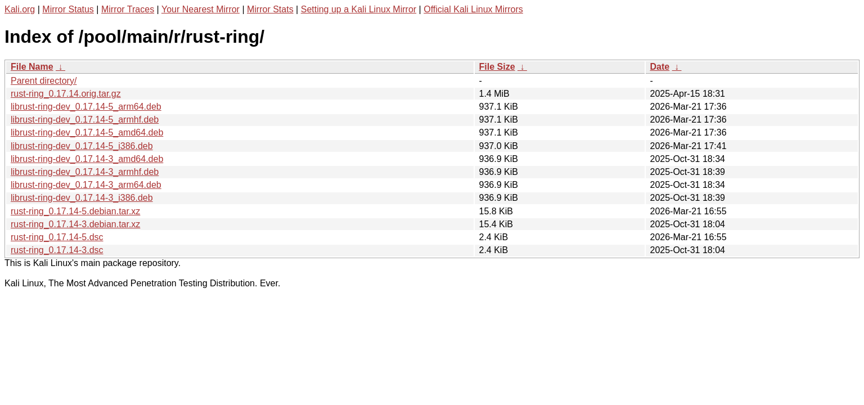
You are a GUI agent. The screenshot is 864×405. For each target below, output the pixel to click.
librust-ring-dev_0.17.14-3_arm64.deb (86, 185)
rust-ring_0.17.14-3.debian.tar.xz (75, 224)
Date (660, 66)
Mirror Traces (127, 9)
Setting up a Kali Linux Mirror (358, 9)
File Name (32, 66)
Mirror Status (68, 9)
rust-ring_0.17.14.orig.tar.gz (66, 93)
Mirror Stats (270, 9)
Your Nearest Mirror (200, 9)
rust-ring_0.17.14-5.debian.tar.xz (75, 211)
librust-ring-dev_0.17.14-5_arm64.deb (86, 106)
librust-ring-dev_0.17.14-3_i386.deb (82, 197)
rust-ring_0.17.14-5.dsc (57, 237)
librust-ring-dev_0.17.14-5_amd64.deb (87, 132)
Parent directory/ (43, 81)
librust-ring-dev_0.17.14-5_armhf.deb (85, 119)
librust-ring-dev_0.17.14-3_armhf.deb (85, 172)
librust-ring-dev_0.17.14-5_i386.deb (82, 146)
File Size (497, 66)
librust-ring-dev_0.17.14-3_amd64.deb (87, 159)
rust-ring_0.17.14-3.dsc (57, 250)
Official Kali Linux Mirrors (473, 9)
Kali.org (19, 9)
